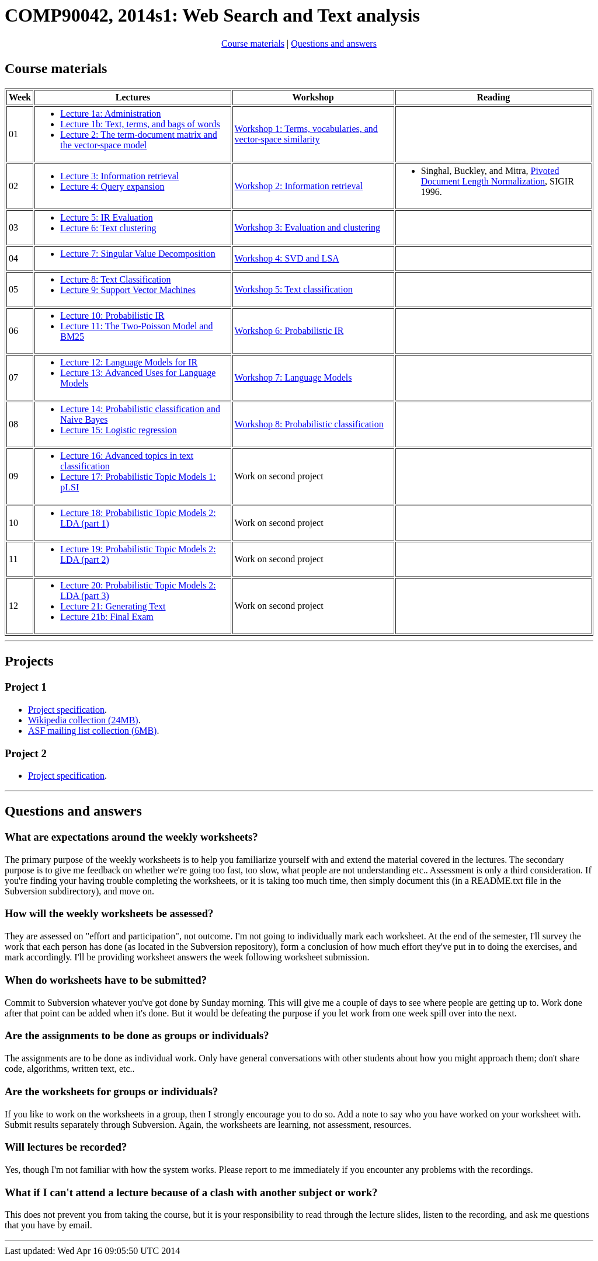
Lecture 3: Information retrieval (119, 176)
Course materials (252, 43)
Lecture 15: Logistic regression (118, 430)
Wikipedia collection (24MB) (83, 720)
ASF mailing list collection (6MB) (92, 731)
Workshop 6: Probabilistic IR (289, 331)
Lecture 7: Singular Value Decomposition (137, 254)
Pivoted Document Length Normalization (490, 176)
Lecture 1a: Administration (110, 114)
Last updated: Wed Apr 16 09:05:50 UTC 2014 (299, 1043)
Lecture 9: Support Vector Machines (128, 290)
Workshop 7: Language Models (293, 377)
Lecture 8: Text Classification (115, 279)
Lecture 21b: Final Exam (107, 617)
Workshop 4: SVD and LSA (287, 258)
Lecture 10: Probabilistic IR (112, 316)
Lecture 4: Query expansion (112, 186)
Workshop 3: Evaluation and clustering (307, 227)
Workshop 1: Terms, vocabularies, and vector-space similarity (306, 134)
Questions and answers (334, 43)
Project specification (66, 710)
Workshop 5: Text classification (294, 289)
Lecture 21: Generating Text (112, 606)
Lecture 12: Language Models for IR (128, 362)
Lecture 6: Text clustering (108, 228)
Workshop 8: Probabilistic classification (309, 424)
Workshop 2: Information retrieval (299, 186)
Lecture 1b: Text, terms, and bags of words (140, 124)
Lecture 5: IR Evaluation (106, 217)
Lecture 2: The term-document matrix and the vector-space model (138, 140)
